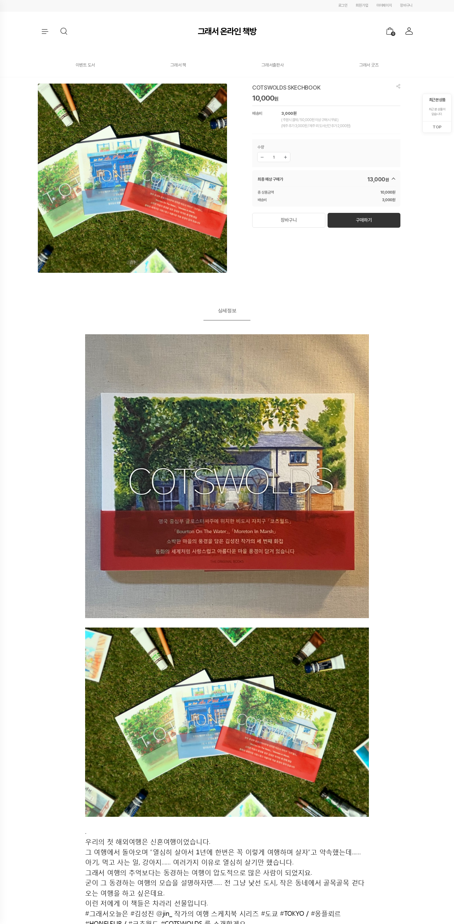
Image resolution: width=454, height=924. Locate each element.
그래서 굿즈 (368, 64)
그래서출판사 (272, 64)
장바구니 (406, 5)
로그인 (342, 5)
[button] (64, 31)
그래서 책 (178, 64)
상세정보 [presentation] (227, 310)
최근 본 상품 (437, 99)
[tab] (227, 310)
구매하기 (364, 220)
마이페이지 (384, 5)
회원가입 (362, 5)
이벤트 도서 (85, 64)
